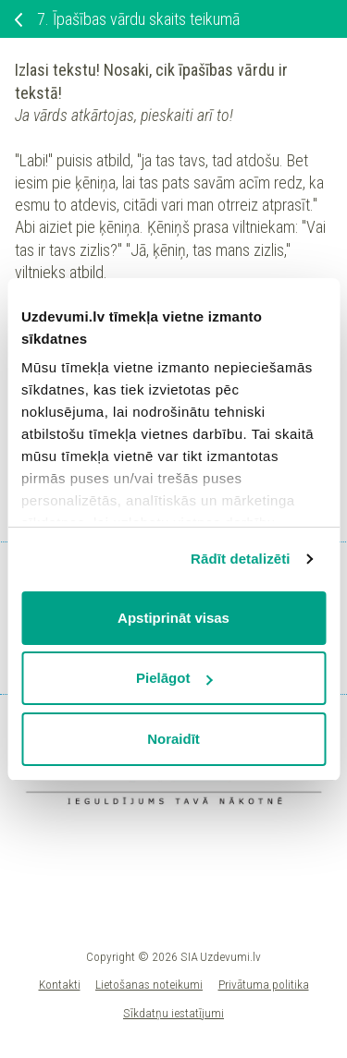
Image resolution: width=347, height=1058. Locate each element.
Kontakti (60, 984)
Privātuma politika (263, 984)
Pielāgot (174, 678)
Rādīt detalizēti (240, 558)
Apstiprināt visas (173, 618)
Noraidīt (173, 739)
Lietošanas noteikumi (149, 984)
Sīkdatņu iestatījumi (173, 1012)
